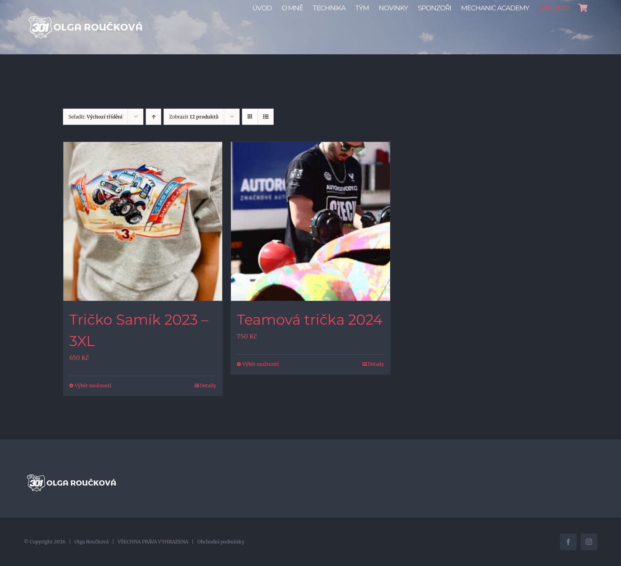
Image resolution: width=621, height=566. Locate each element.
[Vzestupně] (153, 117)
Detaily (208, 385)
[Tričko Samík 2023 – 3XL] (142, 221)
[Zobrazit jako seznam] (265, 116)
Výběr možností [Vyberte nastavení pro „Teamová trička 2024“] (260, 364)
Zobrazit (194, 117)
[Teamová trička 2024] (310, 221)
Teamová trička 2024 (310, 319)
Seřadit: (95, 117)
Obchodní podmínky (220, 542)
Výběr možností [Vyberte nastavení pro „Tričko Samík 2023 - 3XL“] (93, 385)
